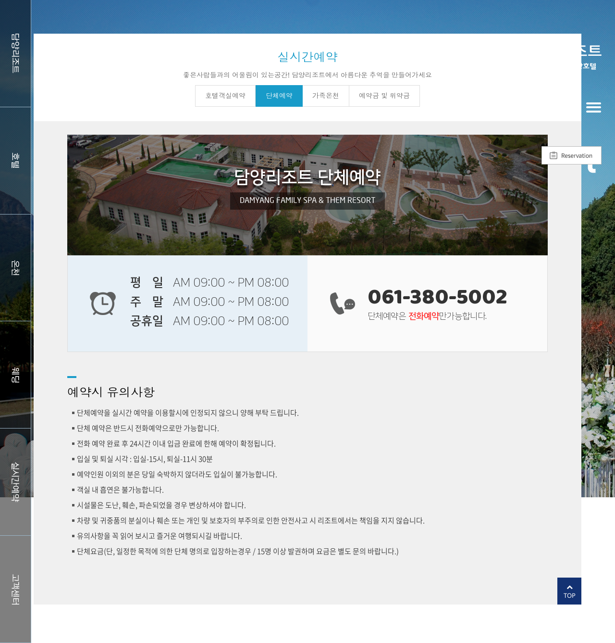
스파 (15, 267)
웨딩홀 (15, 374)
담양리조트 (15, 53)
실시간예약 (15, 482)
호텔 (15, 160)
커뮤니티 (15, 589)
